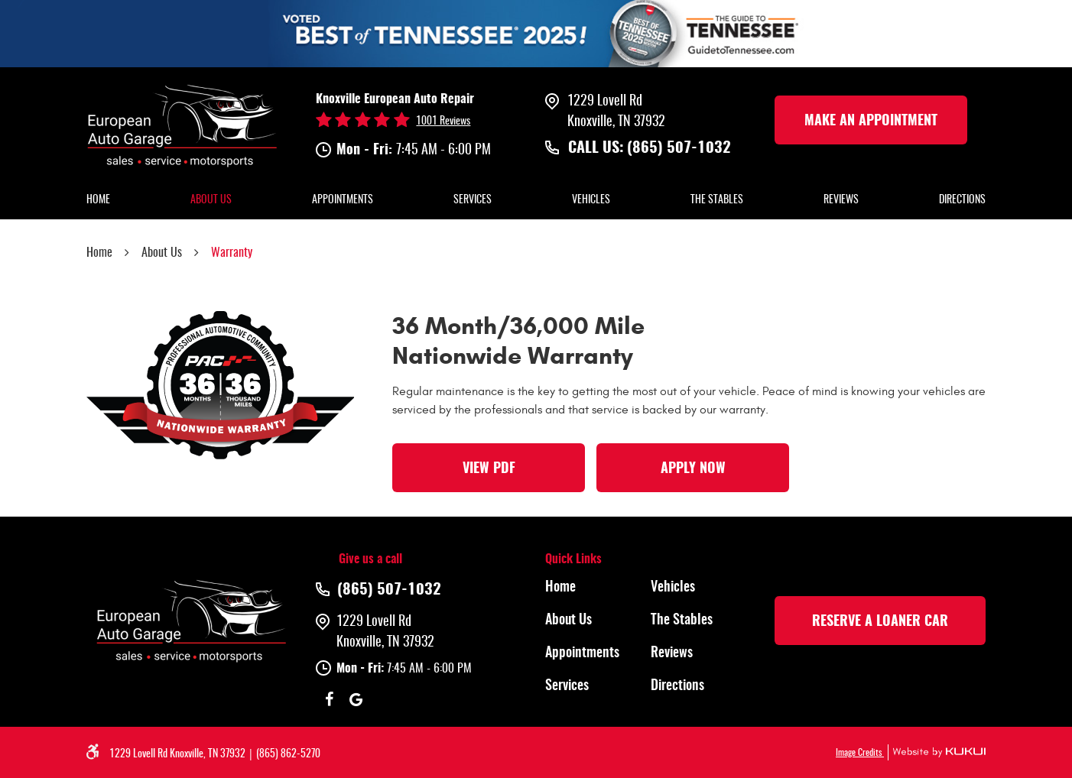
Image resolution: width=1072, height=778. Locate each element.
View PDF (489, 469)
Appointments (342, 200)
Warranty (231, 253)
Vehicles (591, 200)
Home (98, 200)
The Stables (716, 200)
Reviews (841, 200)
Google (356, 699)
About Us (211, 200)
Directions (962, 200)
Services (472, 200)
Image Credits (860, 752)
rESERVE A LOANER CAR (880, 622)
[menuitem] (98, 201)
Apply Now (693, 469)
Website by (937, 752)
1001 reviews (443, 121)
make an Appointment (870, 121)
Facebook (329, 699)
